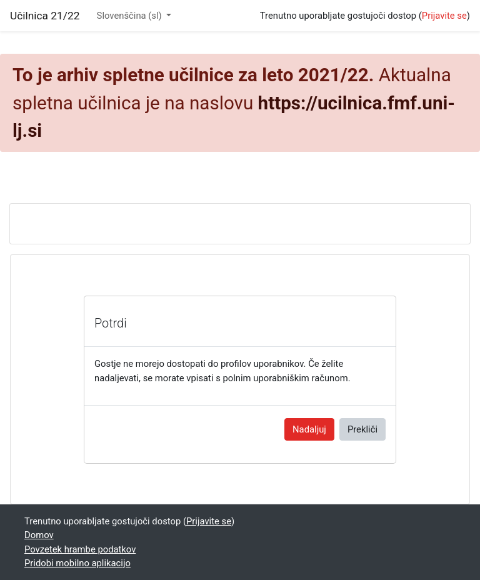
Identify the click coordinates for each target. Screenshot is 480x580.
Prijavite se (444, 15)
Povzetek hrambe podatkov (80, 549)
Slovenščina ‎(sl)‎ (130, 15)
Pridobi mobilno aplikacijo (77, 563)
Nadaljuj (309, 429)
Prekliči (363, 429)
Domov (39, 535)
